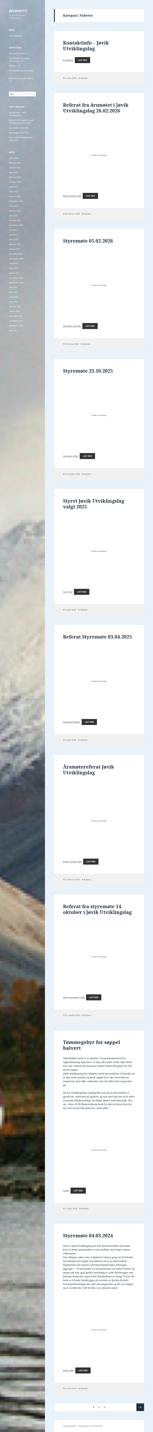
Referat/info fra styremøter (21, 70)
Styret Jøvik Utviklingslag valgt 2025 (93, 504)
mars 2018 (13, 263)
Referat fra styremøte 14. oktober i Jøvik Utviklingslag (97, 909)
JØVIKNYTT (18, 11)
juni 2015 (13, 330)
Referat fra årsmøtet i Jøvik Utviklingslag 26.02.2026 (95, 108)
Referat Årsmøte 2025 (72, 861)
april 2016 (13, 297)
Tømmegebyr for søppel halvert (91, 1045)
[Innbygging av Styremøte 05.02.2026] (99, 285)
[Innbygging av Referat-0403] (99, 1330)
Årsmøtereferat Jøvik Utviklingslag (88, 770)
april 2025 (13, 172)
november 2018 (16, 258)
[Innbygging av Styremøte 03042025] (99, 681)
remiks (66, 1190)
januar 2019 (14, 249)
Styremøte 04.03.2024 (88, 1235)
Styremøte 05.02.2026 (19, 128)
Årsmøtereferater (17, 53)
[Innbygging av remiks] (99, 1150)
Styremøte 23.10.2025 (19, 132)
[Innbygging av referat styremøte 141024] (99, 957)
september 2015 (16, 325)
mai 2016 (13, 292)
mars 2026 (13, 158)
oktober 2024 (15, 182)
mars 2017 (13, 268)
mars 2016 (13, 301)
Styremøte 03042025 (71, 722)
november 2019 (16, 225)
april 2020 (13, 215)
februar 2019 (15, 244)
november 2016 (16, 277)
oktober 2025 (15, 167)
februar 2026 (15, 163)
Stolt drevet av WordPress (90, 1426)
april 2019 (13, 234)
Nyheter (13, 66)
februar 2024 (15, 196)
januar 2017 (14, 273)
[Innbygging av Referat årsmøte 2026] (99, 155)
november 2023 (16, 201)
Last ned (82, 60)
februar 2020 (15, 220)
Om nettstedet (15, 35)
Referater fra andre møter (21, 78)
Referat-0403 (68, 1370)
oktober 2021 (15, 210)
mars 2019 (13, 239)
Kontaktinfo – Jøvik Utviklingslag (86, 46)
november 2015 (16, 321)
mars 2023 (13, 206)
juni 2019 (13, 230)
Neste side (140, 1407)
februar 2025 (15, 177)
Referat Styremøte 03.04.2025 (97, 637)
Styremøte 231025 (70, 456)
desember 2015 (16, 316)
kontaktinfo (68, 60)
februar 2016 (15, 306)
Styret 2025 (68, 592)
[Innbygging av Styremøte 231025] (99, 415)
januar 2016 (14, 311)
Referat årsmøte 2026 (72, 196)
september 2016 (16, 282)
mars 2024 (13, 191)
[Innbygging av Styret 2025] (99, 551)
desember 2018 (16, 254)
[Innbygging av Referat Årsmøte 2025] (99, 821)
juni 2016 (13, 287)
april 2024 (13, 186)
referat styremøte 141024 (74, 997)
